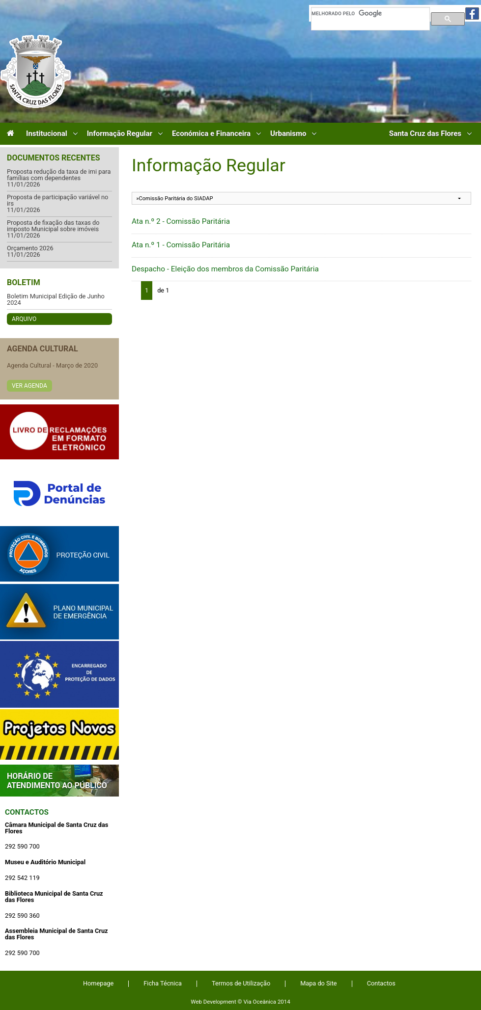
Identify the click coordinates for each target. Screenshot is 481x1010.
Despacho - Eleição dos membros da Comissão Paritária (225, 269)
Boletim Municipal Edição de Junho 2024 (56, 299)
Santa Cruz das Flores (425, 133)
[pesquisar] (370, 13)
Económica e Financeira (211, 133)
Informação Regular (119, 133)
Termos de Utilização (241, 983)
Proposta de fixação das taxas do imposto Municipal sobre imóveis (53, 226)
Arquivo (24, 319)
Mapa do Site (318, 983)
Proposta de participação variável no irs (57, 200)
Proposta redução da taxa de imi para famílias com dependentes (59, 175)
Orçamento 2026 (30, 248)
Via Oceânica (259, 1001)
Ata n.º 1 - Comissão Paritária (181, 244)
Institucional (46, 133)
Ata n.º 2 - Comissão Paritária (181, 221)
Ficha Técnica (162, 983)
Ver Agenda (29, 385)
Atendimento (59, 781)
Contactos (27, 812)
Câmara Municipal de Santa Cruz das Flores (35, 71)
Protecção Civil (59, 554)
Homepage (98, 983)
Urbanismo (288, 133)
